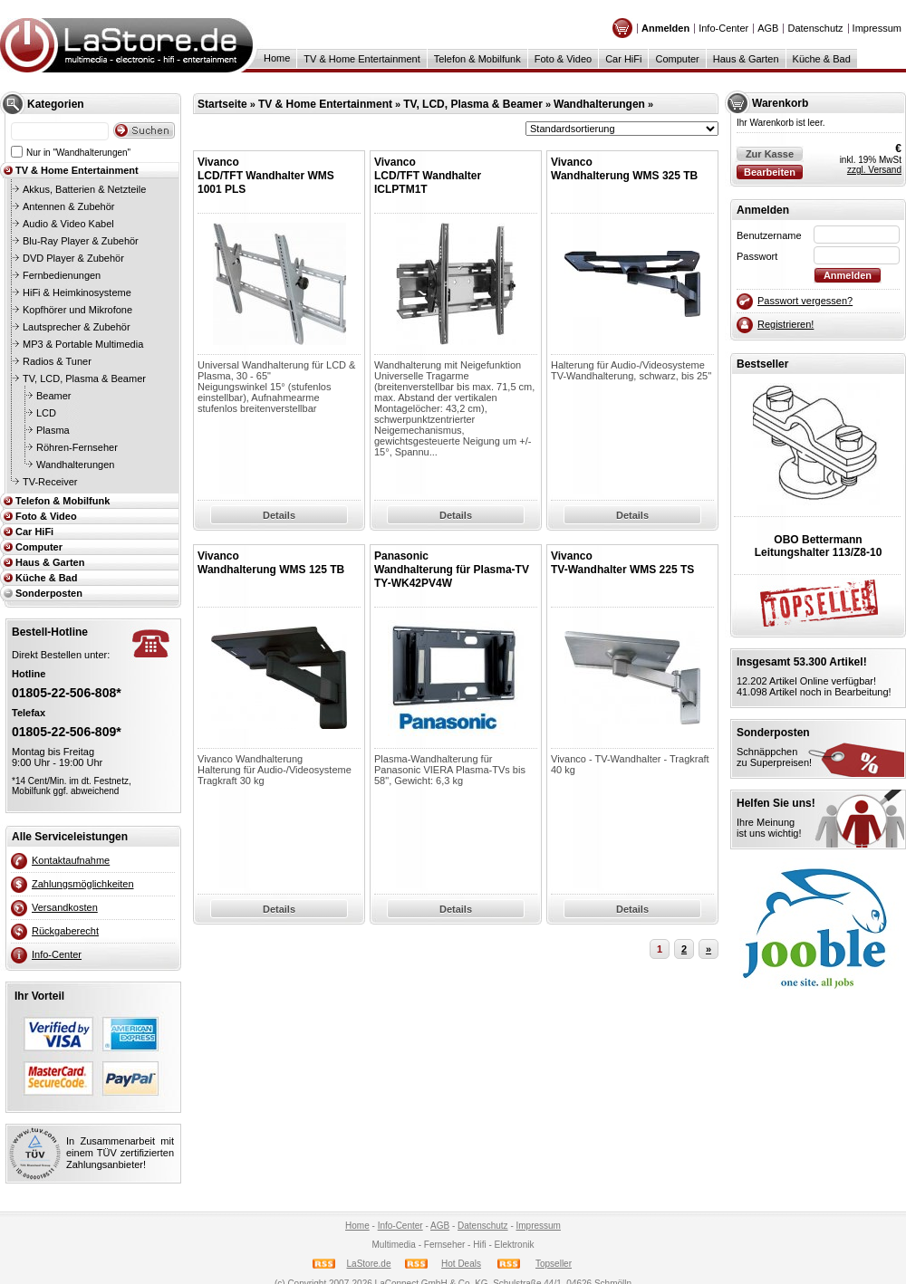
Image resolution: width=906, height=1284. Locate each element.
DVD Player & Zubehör (73, 258)
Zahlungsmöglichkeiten (83, 883)
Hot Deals (461, 1264)
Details (279, 515)
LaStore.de (369, 1264)
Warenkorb (780, 103)
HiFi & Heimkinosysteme (77, 292)
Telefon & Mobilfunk (477, 58)
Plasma (53, 430)
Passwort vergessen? (805, 300)
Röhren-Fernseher (77, 447)
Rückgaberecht (65, 930)
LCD (46, 412)
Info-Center (723, 28)
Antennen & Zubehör (69, 206)
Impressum (877, 28)
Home (277, 58)
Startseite (222, 104)
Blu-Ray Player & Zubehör (81, 240)
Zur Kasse (770, 154)
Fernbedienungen (62, 275)
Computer (677, 58)
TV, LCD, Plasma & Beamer (84, 378)
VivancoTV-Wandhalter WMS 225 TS (622, 563)
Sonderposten (48, 593)
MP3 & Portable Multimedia (83, 344)
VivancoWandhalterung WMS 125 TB (271, 563)
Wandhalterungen (75, 464)
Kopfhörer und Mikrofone (77, 309)
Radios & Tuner (57, 361)
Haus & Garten (746, 58)
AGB (767, 28)
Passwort (757, 256)
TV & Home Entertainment (361, 58)
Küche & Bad (822, 58)
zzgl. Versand (874, 170)
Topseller (553, 1264)
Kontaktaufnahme (71, 860)
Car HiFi (623, 58)
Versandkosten (65, 907)
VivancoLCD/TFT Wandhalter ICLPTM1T (427, 176)
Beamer (54, 395)
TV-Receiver (50, 481)
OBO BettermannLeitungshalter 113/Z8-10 (818, 546)
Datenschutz (815, 28)
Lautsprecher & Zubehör (76, 326)
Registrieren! (785, 324)
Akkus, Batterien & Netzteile (84, 189)
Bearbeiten (769, 172)
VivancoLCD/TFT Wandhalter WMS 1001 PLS (266, 176)
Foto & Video (563, 58)
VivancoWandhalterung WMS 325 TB (624, 169)
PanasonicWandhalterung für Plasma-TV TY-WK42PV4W (451, 569)
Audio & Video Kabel (68, 223)
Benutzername (769, 235)
